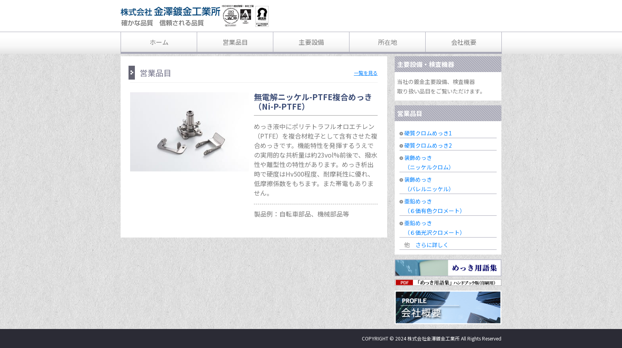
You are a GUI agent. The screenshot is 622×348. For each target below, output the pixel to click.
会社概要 (463, 42)
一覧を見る (366, 72)
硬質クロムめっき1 (428, 133)
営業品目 (235, 42)
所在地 (387, 42)
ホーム (159, 42)
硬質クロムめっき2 (428, 145)
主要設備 (311, 42)
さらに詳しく (432, 245)
